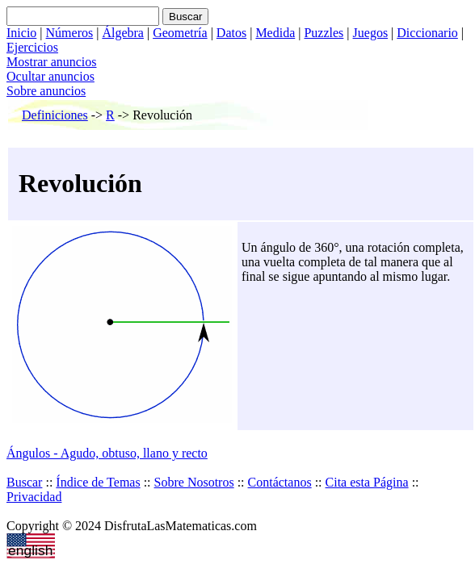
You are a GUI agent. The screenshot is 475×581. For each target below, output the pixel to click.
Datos (231, 33)
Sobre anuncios (46, 91)
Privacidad (33, 497)
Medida (275, 33)
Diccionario (427, 33)
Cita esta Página (367, 482)
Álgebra (123, 33)
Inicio (21, 33)
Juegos (371, 33)
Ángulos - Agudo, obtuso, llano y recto (107, 453)
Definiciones (55, 115)
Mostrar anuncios (51, 62)
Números (70, 33)
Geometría (180, 33)
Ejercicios (32, 47)
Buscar (24, 482)
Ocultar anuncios (50, 76)
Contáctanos (280, 482)
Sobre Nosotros (194, 482)
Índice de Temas (98, 482)
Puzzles (323, 33)
